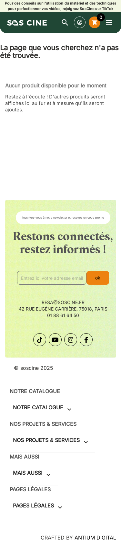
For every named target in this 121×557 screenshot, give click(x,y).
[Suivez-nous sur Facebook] (86, 339)
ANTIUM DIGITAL (95, 537)
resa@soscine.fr (63, 302)
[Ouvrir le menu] (109, 22)
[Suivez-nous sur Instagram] (70, 339)
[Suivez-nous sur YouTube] (55, 339)
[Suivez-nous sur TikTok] (39, 339)
